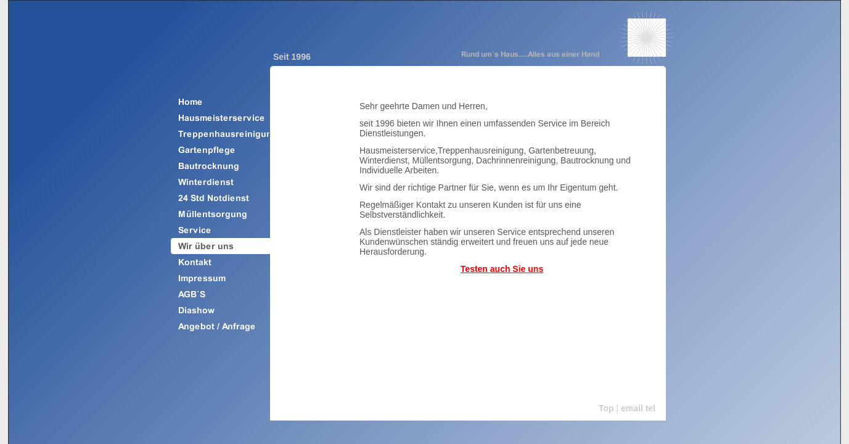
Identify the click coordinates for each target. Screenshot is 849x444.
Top (606, 408)
